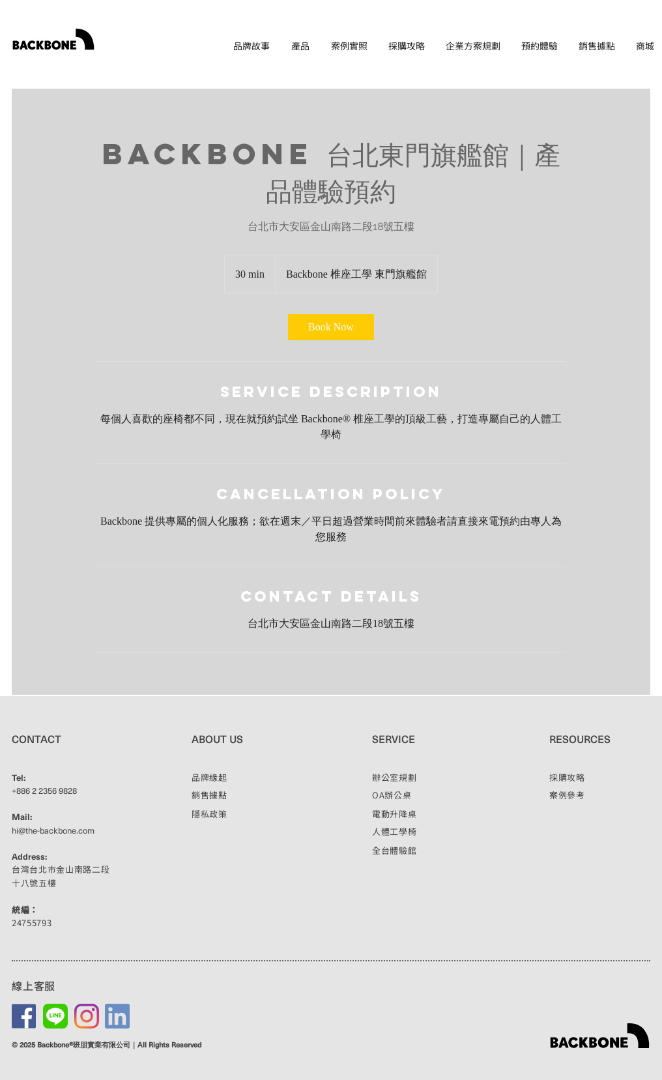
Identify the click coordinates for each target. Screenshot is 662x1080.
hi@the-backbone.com (53, 830)
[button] (300, 46)
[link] (331, 327)
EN (646, 68)
